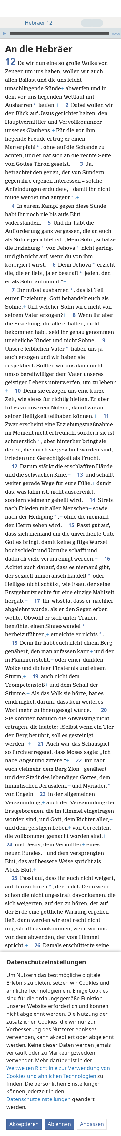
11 (106, 415)
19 (35, 676)
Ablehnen (59, 1124)
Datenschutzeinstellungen (38, 1099)
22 (79, 760)
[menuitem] (9, 8)
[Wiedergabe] (4, 33)
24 (9, 844)
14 (92, 500)
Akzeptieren (24, 1124)
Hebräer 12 (35, 22)
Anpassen (92, 1124)
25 (14, 878)
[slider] (59, 33)
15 (71, 525)
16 (107, 558)
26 (37, 945)
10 (18, 390)
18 (14, 642)
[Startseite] (9, 8)
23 (42, 794)
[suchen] (113, 8)
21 (40, 743)
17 (37, 600)
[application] (60, 33)
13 (80, 474)
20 (104, 710)
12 (14, 466)
